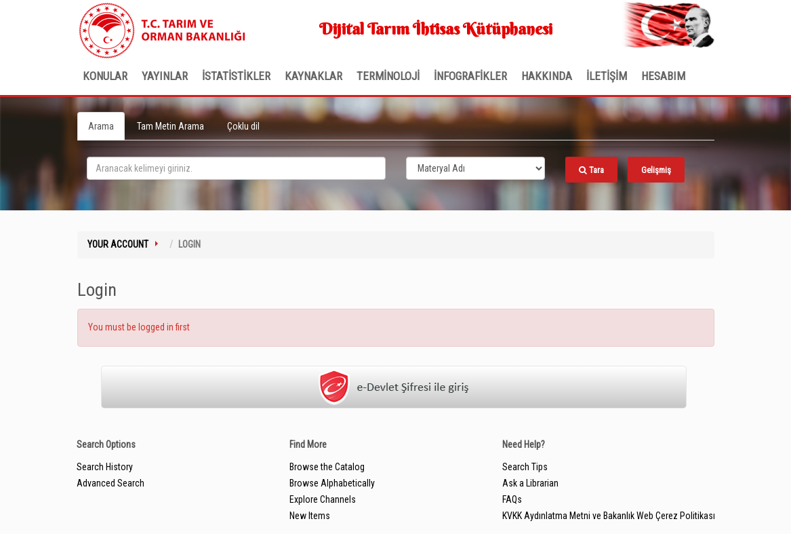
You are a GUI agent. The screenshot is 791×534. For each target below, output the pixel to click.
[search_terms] (236, 168)
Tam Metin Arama (170, 126)
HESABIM (663, 76)
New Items (309, 515)
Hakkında (546, 76)
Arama (101, 126)
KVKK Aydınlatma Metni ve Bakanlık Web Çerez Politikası (608, 515)
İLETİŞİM (606, 76)
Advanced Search (110, 483)
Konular (105, 76)
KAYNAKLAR (313, 76)
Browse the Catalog (327, 466)
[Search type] (476, 168)
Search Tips (525, 466)
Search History (105, 466)
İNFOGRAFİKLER (470, 76)
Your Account (117, 244)
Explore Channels (322, 499)
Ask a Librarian (530, 483)
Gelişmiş (656, 170)
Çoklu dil (243, 126)
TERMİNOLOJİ (388, 76)
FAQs (512, 499)
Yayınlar (165, 76)
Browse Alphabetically (332, 483)
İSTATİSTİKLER (236, 76)
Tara (591, 170)
